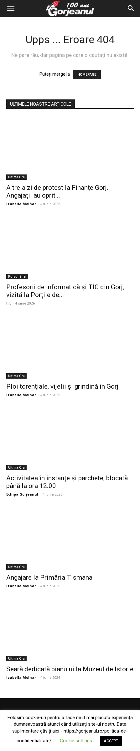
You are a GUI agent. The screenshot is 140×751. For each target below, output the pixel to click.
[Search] (131, 8)
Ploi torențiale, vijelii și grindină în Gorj (62, 386)
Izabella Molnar (21, 203)
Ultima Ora (16, 177)
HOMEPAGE (86, 75)
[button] (11, 8)
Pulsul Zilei (17, 276)
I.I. (8, 303)
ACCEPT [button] (111, 740)
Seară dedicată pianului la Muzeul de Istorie (69, 669)
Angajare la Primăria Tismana (49, 577)
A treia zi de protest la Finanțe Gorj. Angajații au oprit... (57, 191)
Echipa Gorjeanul (22, 494)
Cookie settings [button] (76, 740)
